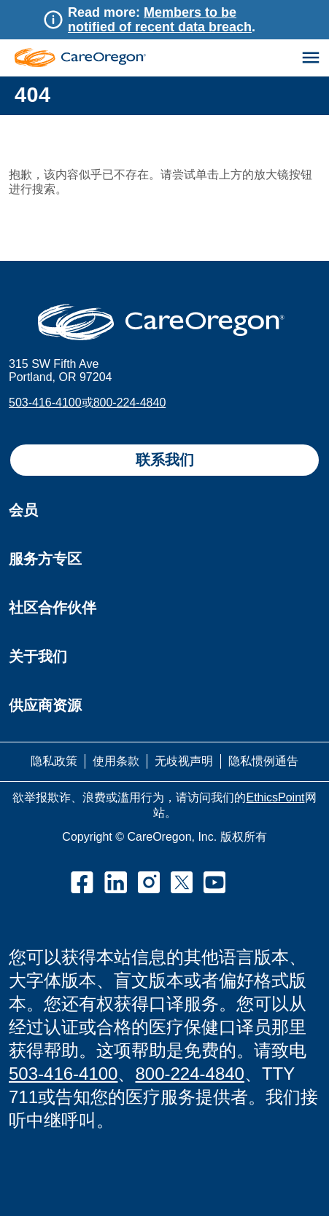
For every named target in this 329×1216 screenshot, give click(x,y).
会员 (23, 510)
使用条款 (116, 761)
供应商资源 (45, 705)
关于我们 (38, 656)
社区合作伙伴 (52, 608)
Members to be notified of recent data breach (160, 19)
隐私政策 (54, 761)
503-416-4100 (45, 402)
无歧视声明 (184, 761)
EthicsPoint (275, 797)
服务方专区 (45, 559)
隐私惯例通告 (263, 761)
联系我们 (165, 460)
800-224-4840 (129, 402)
